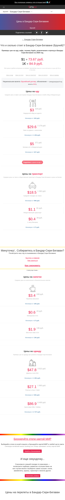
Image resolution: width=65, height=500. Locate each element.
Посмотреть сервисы (32, 476)
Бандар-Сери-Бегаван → (21, 12)
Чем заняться (32, 261)
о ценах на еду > (32, 162)
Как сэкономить (32, 265)
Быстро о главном (32, 258)
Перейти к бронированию (32, 451)
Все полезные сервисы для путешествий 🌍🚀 (32, 2)
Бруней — (6, 11)
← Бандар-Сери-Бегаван (32, 39)
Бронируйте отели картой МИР (32, 438)
